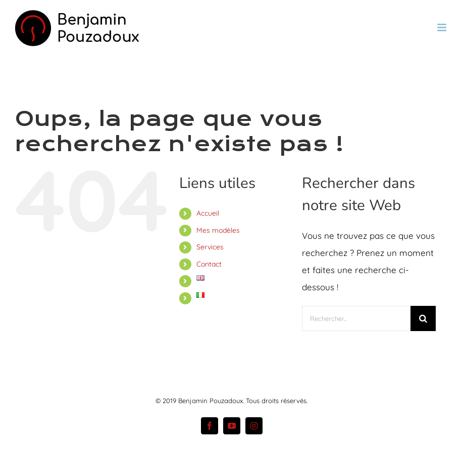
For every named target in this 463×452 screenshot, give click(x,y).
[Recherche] (423, 318)
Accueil (207, 213)
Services (210, 246)
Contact (209, 264)
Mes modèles (218, 230)
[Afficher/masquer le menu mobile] (442, 27)
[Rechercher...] (356, 318)
